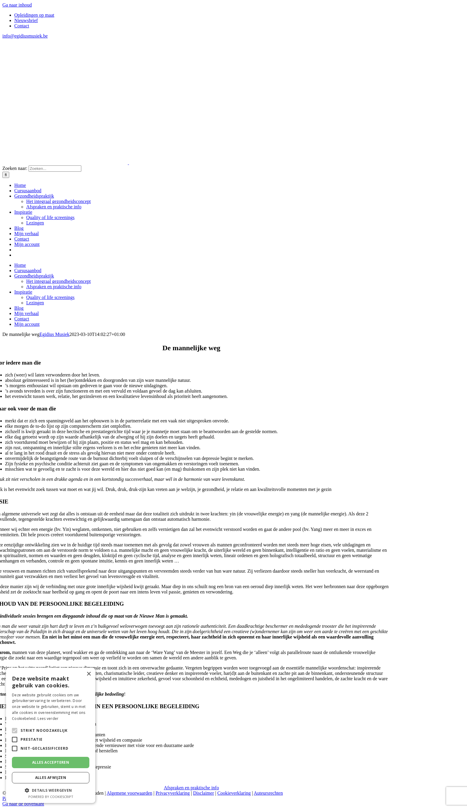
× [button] (88, 674)
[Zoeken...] (55, 168)
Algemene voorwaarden (129, 793)
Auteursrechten (268, 793)
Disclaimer (203, 793)
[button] (50, 790)
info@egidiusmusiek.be (25, 35)
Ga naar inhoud (17, 4)
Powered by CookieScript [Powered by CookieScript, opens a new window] (50, 796)
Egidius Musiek (54, 334)
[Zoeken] (5, 175)
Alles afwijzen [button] (50, 777)
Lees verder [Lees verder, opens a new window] (48, 718)
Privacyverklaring (172, 793)
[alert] (50, 735)
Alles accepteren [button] (50, 762)
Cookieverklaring (234, 793)
